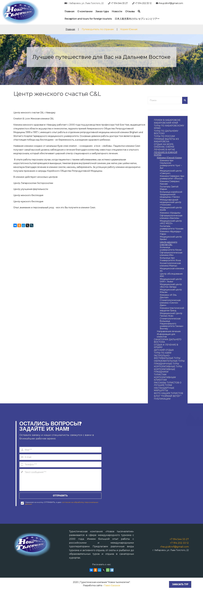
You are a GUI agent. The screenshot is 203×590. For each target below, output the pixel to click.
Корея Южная (128, 29)
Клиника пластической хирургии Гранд (172, 309)
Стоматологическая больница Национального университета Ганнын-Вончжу (172, 323)
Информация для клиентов (166, 335)
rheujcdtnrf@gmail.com (171, 3)
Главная (69, 11)
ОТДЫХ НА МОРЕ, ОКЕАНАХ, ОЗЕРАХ (164, 145)
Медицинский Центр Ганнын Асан (171, 314)
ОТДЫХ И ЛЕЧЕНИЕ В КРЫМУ (166, 346)
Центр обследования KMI (171, 275)
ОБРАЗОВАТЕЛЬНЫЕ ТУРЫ (169, 361)
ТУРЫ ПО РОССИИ (164, 136)
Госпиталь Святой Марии (169, 187)
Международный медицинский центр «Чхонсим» (170, 202)
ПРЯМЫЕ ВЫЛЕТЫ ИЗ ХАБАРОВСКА (166, 140)
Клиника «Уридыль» (170, 212)
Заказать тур (180, 584)
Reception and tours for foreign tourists (88, 18)
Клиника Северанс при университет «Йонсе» (172, 177)
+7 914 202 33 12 (143, 3)
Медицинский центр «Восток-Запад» (171, 285)
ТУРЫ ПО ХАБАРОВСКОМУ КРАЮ (169, 126)
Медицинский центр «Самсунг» (171, 172)
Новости (117, 11)
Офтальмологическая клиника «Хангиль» (171, 216)
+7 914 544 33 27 (119, 3)
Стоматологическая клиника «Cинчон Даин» (170, 303)
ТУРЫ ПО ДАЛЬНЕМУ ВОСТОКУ (166, 132)
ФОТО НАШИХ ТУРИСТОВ (168, 393)
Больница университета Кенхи (171, 248)
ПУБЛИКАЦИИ (162, 398)
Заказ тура (102, 11)
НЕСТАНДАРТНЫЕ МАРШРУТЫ (164, 389)
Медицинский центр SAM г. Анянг (171, 280)
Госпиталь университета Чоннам (171, 227)
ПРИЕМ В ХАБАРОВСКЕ (167, 120)
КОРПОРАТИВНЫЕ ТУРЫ (168, 366)
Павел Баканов (112, 585)
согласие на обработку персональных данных (61, 503)
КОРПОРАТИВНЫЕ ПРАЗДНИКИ (164, 370)
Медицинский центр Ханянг (171, 238)
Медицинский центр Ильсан (171, 290)
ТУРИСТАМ (160, 374)
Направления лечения (169, 331)
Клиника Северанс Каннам (170, 182)
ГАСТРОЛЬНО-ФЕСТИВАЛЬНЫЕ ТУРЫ (167, 356)
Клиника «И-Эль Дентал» (168, 296)
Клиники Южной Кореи (169, 157)
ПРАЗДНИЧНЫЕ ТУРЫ (166, 363)
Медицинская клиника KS (172, 269)
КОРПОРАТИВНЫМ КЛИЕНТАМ (165, 378)
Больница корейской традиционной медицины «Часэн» (171, 194)
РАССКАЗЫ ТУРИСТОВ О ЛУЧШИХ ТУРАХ (167, 383)
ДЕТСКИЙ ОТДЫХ (164, 350)
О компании (85, 11)
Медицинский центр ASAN (171, 208)
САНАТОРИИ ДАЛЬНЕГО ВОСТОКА (167, 340)
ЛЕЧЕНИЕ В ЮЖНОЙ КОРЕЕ (165, 153)
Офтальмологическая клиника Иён (171, 253)
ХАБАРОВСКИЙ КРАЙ (166, 123)
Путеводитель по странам (98, 29)
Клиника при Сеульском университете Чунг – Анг (171, 164)
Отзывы (130, 11)
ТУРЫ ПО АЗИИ (162, 353)
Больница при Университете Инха (170, 259)
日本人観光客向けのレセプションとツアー (137, 18)
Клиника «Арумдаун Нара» (170, 232)
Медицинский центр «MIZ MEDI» (171, 222)
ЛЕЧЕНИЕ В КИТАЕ (164, 149)
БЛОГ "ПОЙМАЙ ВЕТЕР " (167, 396)
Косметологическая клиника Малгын (170, 264)
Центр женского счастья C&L (168, 243)
